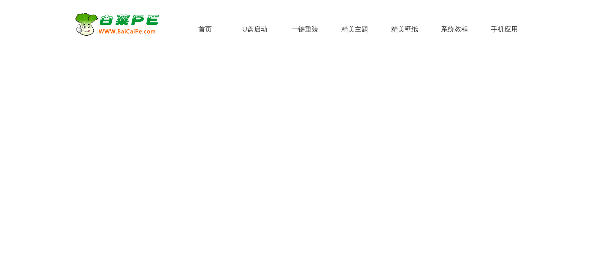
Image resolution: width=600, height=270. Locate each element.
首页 (205, 29)
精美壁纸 (404, 29)
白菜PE (122, 24)
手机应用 (504, 29)
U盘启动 (254, 29)
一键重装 (304, 29)
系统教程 (454, 29)
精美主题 (354, 29)
